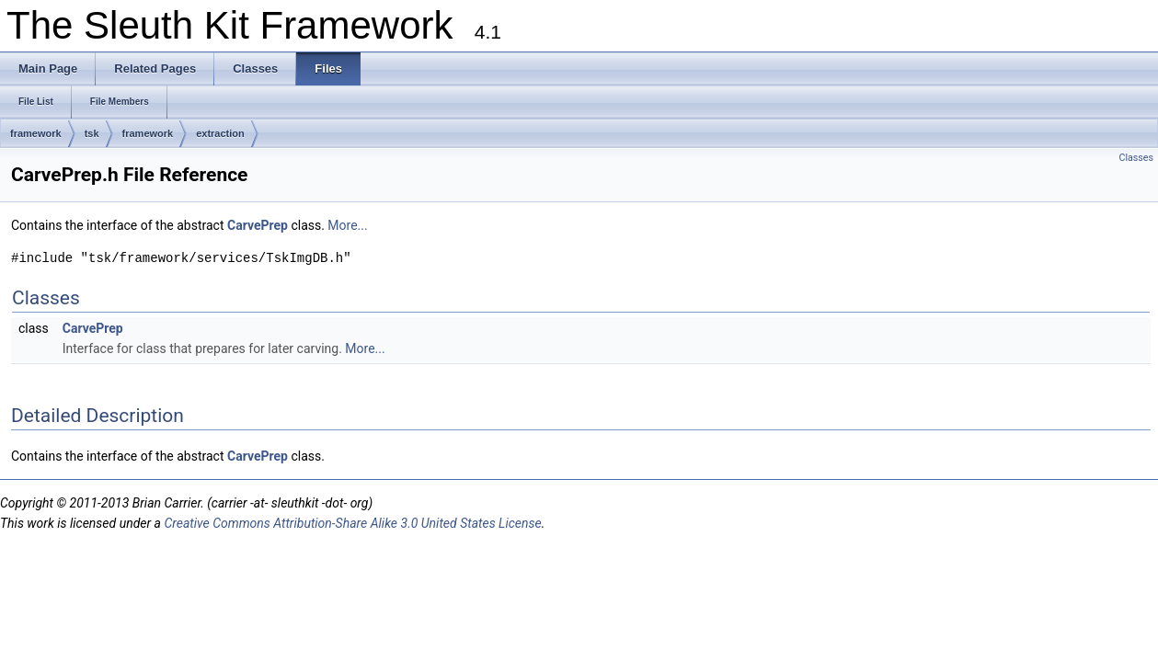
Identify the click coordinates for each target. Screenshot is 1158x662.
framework (36, 133)
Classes (1136, 158)
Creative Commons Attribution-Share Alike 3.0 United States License (352, 523)
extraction (220, 133)
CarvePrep (257, 225)
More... (347, 225)
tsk (92, 133)
